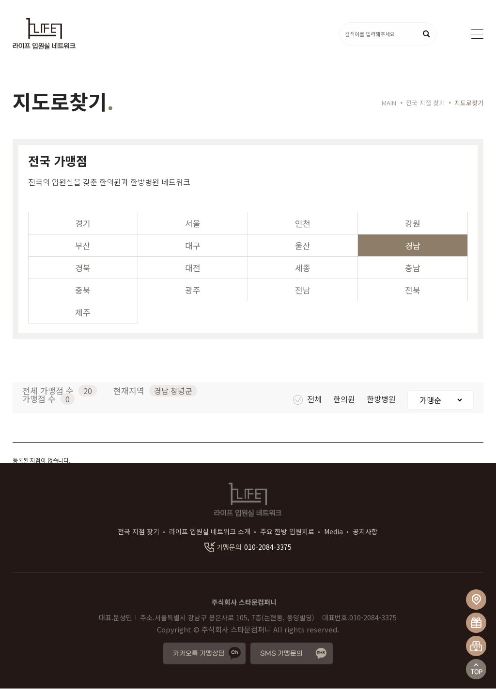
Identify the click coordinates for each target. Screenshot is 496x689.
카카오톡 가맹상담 (199, 654)
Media (333, 532)
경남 (412, 246)
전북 (412, 290)
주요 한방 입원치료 (287, 532)
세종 (302, 268)
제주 (83, 313)
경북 (83, 268)
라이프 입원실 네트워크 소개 (209, 532)
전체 (308, 399)
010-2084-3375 (248, 547)
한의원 (345, 399)
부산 (83, 246)
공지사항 (365, 532)
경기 (83, 224)
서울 (193, 224)
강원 (412, 224)
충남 (412, 268)
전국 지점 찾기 (138, 532)
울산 (302, 246)
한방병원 (382, 399)
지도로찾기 (468, 103)
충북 (83, 290)
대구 (193, 246)
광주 (193, 290)
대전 (193, 268)
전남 (302, 290)
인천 (302, 224)
